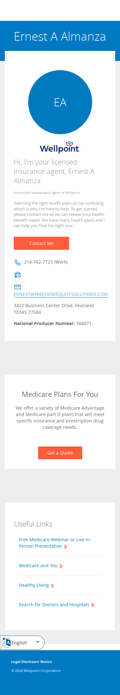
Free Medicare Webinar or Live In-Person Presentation (55, 542)
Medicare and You (38, 565)
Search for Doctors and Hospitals (54, 604)
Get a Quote (60, 453)
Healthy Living (34, 585)
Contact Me (41, 243)
